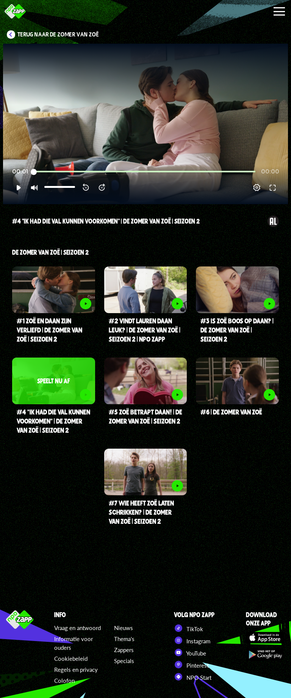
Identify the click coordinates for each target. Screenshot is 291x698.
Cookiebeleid (71, 658)
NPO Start (192, 676)
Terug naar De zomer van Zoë (58, 34)
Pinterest (191, 664)
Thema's (124, 638)
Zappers (124, 649)
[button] (18, 187)
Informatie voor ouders (73, 643)
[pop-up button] (256, 187)
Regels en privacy (76, 669)
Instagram (192, 640)
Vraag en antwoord (77, 627)
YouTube (190, 652)
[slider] (144, 172)
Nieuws (123, 627)
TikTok (188, 628)
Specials (124, 660)
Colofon (64, 680)
